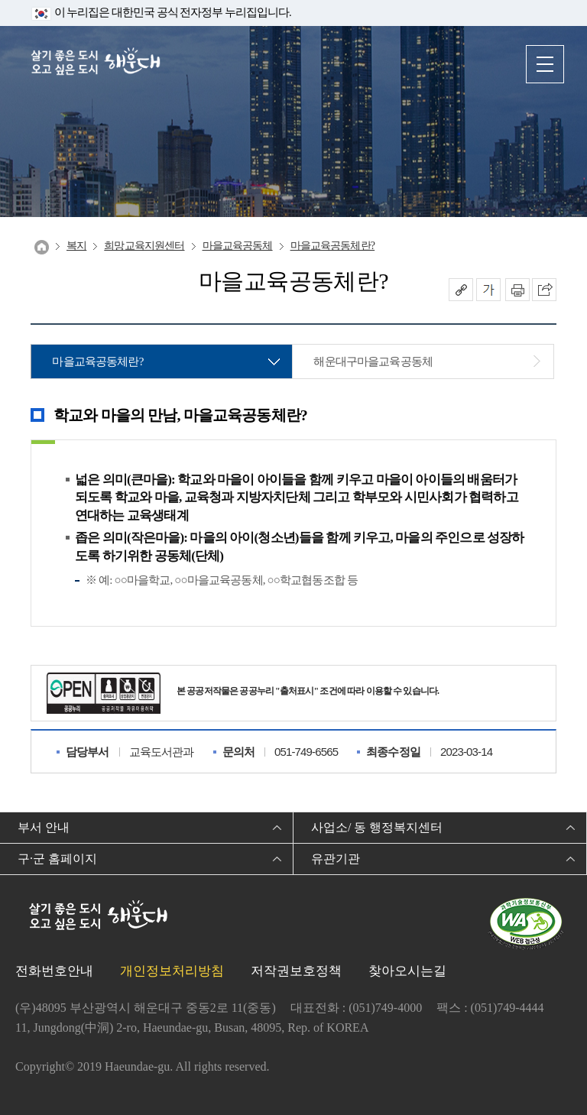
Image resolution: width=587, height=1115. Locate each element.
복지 (76, 245)
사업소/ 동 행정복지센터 (377, 827)
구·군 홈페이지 (57, 858)
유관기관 (335, 858)
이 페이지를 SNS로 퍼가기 (544, 289)
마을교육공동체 (238, 245)
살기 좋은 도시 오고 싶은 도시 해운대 (96, 63)
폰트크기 (488, 289)
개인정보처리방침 (172, 971)
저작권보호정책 (296, 971)
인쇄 (517, 289)
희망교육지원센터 (144, 245)
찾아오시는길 (407, 971)
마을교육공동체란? (332, 245)
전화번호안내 (54, 971)
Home (41, 247)
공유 (461, 289)
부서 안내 (44, 827)
